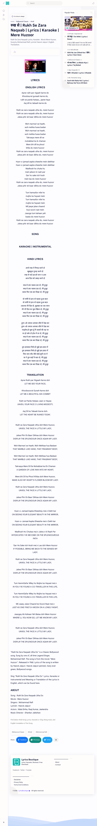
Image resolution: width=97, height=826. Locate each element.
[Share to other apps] (56, 740)
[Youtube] (28, 770)
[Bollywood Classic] (75, 59)
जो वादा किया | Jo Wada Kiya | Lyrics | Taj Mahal (77, 64)
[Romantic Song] (76, 77)
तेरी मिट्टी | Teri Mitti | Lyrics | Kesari (77, 38)
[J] (81, 59)
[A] (69, 49)
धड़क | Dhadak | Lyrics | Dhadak (79, 73)
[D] (79, 70)
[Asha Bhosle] (74, 49)
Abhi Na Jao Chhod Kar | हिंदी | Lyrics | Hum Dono (78, 54)
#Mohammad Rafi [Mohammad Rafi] (41, 732)
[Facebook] (16, 770)
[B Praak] (71, 33)
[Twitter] (22, 770)
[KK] (70, 77)
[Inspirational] (78, 33)
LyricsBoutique (24, 791)
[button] (93, 3)
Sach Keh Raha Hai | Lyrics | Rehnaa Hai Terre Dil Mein (78, 82)
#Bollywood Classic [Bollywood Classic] (18, 732)
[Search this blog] (44, 3)
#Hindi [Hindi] (30, 732)
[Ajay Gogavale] (73, 70)
